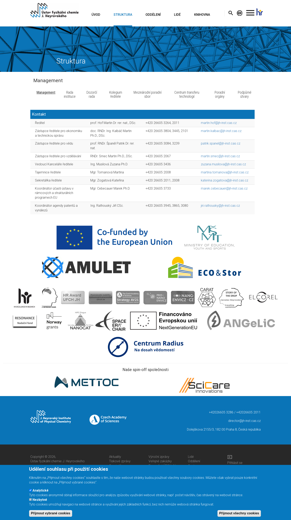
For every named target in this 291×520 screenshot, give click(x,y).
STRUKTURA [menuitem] (123, 15)
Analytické (40, 492)
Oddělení (194, 461)
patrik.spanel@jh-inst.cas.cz (220, 143)
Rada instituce (70, 94)
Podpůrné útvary (244, 94)
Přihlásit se (234, 463)
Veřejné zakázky (160, 461)
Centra (192, 466)
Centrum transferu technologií (186, 94)
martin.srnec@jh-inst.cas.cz (220, 156)
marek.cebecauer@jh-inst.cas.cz (224, 188)
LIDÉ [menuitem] (177, 15)
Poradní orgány (220, 94)
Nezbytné (40, 502)
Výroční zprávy (159, 457)
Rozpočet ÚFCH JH (162, 466)
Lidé (191, 457)
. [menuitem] (250, 11)
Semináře (116, 466)
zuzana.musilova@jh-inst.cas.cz (223, 164)
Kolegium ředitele (115, 94)
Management (46, 92)
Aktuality (115, 457)
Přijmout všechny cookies (239, 515)
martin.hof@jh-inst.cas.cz (219, 123)
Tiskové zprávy (120, 461)
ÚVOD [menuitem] (96, 15)
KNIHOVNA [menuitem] (202, 15)
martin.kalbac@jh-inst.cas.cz (221, 131)
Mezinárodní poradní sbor (147, 94)
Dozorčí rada (91, 94)
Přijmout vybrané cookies (50, 515)
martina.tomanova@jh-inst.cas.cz (225, 172)
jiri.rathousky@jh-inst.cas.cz (220, 206)
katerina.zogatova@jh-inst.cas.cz (224, 180)
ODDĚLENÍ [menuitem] (153, 15)
